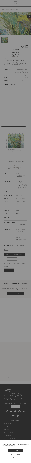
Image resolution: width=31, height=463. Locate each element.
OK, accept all (15, 450)
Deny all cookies (15, 454)
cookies (11, 444)
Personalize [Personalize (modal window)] (15, 458)
